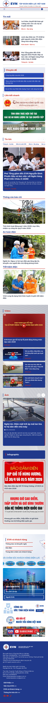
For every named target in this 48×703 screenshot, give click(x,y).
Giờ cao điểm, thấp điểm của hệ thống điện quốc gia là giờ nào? (34, 353)
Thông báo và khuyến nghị (16, 544)
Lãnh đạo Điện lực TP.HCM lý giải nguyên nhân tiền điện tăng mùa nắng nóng (32, 39)
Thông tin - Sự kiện (27, 62)
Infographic (13, 454)
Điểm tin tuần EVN (21, 144)
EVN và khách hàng (17, 539)
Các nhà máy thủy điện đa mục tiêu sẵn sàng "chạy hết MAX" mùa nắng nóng (34, 367)
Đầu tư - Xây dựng (27, 29)
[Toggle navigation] (4, 9)
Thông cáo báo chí (12, 197)
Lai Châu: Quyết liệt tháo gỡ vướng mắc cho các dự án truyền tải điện (32, 23)
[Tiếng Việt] (24, 3)
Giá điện (9, 548)
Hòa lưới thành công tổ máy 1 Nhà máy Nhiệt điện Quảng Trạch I (34, 380)
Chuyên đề (11, 70)
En (44, 9)
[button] (43, 139)
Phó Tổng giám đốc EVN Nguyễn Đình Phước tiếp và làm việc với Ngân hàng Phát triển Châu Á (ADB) (23, 176)
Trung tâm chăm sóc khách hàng (18, 552)
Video (8, 311)
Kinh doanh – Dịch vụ (28, 44)
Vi (42, 9)
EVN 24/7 (7, 345)
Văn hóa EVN (12, 586)
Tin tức (8, 139)
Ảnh (7, 395)
